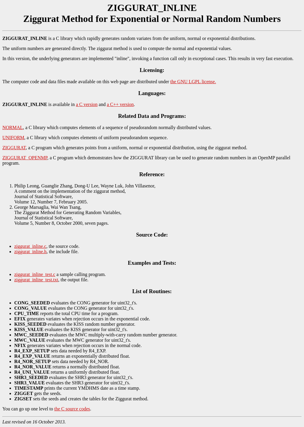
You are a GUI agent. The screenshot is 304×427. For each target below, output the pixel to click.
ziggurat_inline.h (30, 251)
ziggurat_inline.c (30, 246)
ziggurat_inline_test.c (34, 274)
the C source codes (72, 408)
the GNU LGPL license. (193, 81)
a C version (87, 104)
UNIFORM (13, 137)
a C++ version (120, 104)
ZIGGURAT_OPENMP (24, 157)
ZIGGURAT (14, 147)
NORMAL (12, 127)
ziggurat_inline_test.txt (36, 279)
